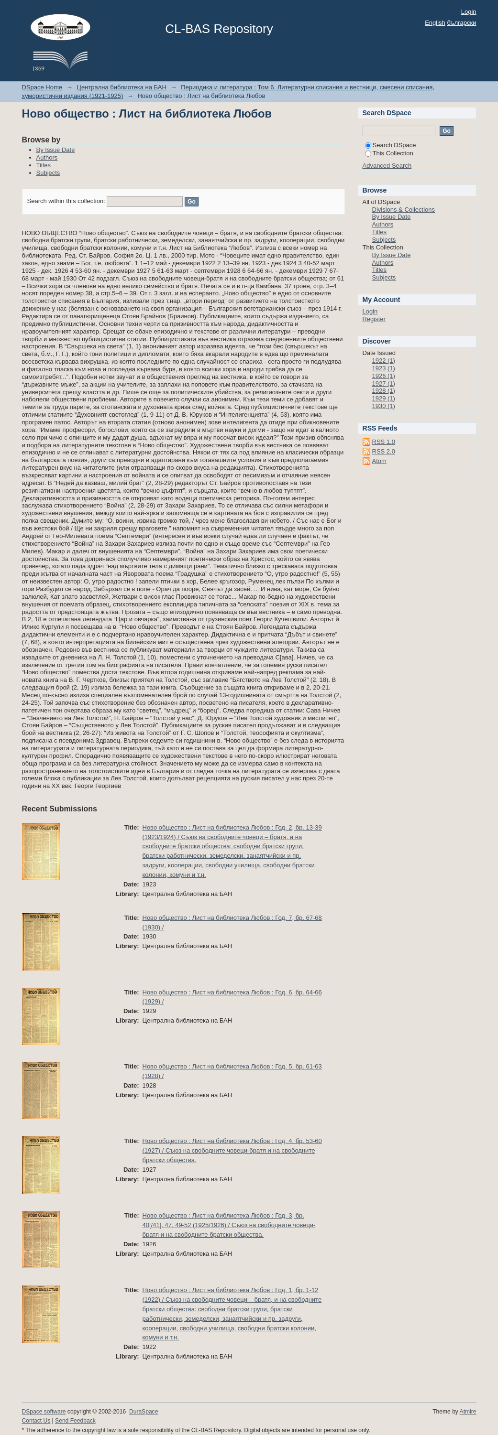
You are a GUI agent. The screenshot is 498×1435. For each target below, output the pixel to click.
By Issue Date (55, 149)
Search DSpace (390, 145)
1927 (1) (383, 383)
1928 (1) (383, 390)
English (435, 22)
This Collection (389, 153)
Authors (47, 157)
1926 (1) (383, 375)
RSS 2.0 (383, 451)
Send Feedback (75, 1420)
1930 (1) (383, 406)
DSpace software (44, 1411)
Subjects (48, 172)
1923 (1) (383, 368)
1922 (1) (383, 360)
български (461, 22)
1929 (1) (383, 398)
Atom (379, 460)
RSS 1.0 (383, 441)
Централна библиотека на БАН (121, 87)
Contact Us (36, 1420)
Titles (43, 165)
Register (374, 319)
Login (468, 11)
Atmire (468, 1411)
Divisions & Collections (403, 209)
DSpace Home (42, 87)
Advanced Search (387, 165)
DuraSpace (143, 1411)
